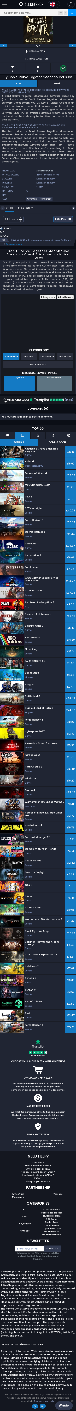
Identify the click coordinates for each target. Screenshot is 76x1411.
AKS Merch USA (51, 1231)
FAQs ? (38, 1178)
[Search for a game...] (38, 12)
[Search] (72, 12)
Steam (39, 186)
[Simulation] (46, 200)
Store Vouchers (51, 1209)
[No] (72, 1400)
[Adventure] (32, 200)
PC (24, 1209)
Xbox (24, 1216)
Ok (35, 1406)
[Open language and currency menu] (54, 4)
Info (18, 83)
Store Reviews (51, 1225)
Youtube (58, 1193)
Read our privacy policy (44, 1401)
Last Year (29, 356)
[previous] (3, 45)
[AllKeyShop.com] (31, 4)
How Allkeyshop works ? (38, 1165)
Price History (23, 208)
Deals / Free (51, 1222)
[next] (72, 45)
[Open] (4, 4)
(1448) (51, 400)
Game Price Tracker (51, 1212)
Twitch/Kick (18, 1193)
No (42, 1406)
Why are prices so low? (38, 1168)
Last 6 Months (47, 356)
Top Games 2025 (51, 1228)
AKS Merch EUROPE (51, 1234)
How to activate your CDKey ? (38, 1175)
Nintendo (25, 1230)
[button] (71, 4)
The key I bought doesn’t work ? (38, 1171)
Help (64, 1405)
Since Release (11, 356)
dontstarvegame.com (47, 174)
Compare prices (14, 244)
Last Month (65, 356)
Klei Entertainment (45, 178)
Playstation (24, 1223)
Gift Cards (51, 1219)
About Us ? (38, 1162)
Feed (57, 83)
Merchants (18, 1197)
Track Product (38, 364)
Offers (7, 208)
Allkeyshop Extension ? (38, 1181)
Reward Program (51, 1215)
